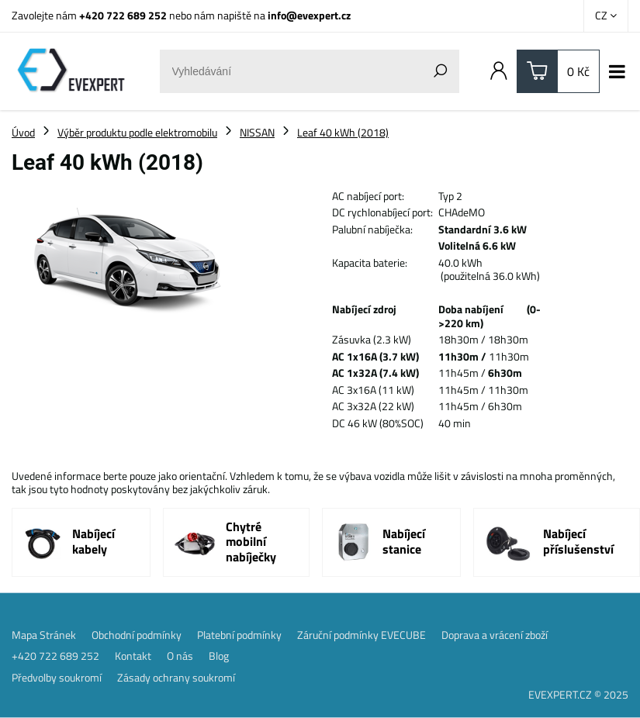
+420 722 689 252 (123, 15)
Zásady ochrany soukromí (176, 678)
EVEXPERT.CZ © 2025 (578, 694)
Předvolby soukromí (57, 678)
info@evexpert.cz (309, 15)
